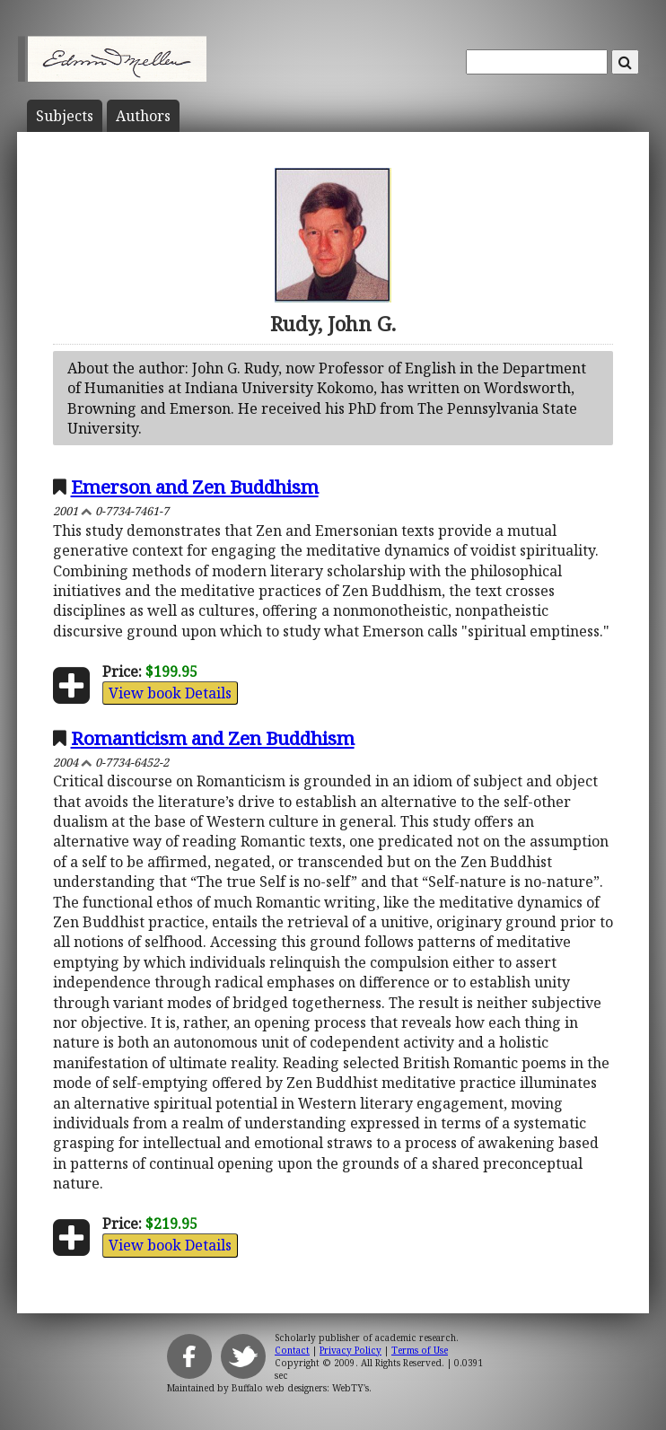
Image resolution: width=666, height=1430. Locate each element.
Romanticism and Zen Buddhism (213, 737)
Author (143, 116)
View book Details (170, 693)
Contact (292, 1350)
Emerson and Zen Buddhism (195, 486)
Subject (64, 116)
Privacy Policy (350, 1350)
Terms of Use (419, 1350)
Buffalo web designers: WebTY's (300, 1388)
